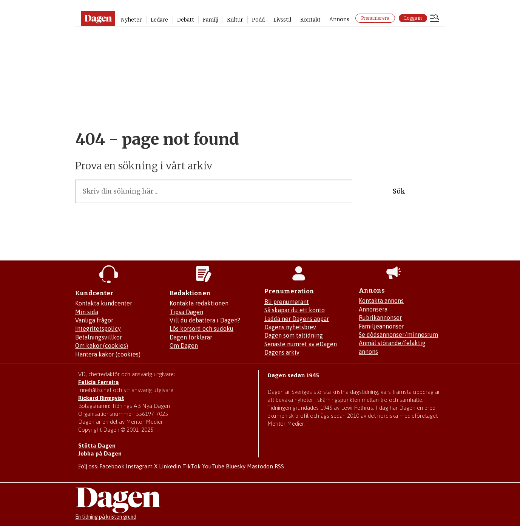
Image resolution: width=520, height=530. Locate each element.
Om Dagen (184, 345)
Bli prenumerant (286, 301)
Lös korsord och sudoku (201, 328)
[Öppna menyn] (434, 19)
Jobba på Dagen (100, 453)
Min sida (86, 311)
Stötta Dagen (97, 445)
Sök (399, 191)
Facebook (111, 466)
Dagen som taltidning (293, 335)
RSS (279, 466)
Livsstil (282, 20)
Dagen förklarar (191, 337)
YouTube (213, 466)
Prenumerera (375, 18)
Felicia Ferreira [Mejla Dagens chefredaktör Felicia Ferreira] (98, 382)
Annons (339, 19)
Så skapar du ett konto (294, 310)
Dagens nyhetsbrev (290, 327)
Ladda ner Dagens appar (296, 318)
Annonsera (373, 309)
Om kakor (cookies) (101, 345)
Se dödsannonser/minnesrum (398, 334)
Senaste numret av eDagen (300, 344)
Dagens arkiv (281, 352)
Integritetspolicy (98, 328)
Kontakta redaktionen (199, 303)
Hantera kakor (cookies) (107, 354)
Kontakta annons (381, 300)
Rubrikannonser (380, 317)
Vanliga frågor (94, 320)
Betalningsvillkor (98, 337)
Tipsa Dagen (186, 311)
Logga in (413, 18)
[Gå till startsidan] (98, 18)
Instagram (139, 466)
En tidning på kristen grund (105, 517)
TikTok (191, 466)
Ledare (159, 20)
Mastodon (260, 466)
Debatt (185, 20)
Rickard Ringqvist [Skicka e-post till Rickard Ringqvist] (101, 398)
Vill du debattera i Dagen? (205, 320)
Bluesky (235, 466)
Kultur (235, 20)
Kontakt (310, 20)
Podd (258, 20)
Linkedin (170, 466)
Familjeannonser (381, 326)
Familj (210, 20)
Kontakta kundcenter (103, 303)
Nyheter (131, 20)
